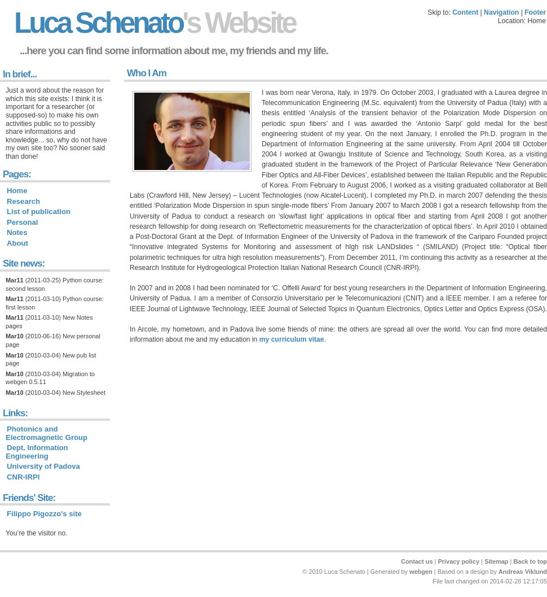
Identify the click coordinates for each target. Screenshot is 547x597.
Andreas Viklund (523, 571)
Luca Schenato (154, 23)
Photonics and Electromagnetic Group (46, 433)
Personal (22, 222)
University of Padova (43, 466)
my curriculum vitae (291, 339)
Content (465, 12)
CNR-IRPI (23, 477)
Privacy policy (458, 561)
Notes (17, 232)
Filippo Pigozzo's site (44, 513)
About (17, 243)
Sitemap (496, 561)
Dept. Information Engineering (37, 451)
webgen (421, 571)
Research (23, 201)
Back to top (530, 561)
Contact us (417, 561)
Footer (535, 12)
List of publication (38, 211)
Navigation (501, 12)
